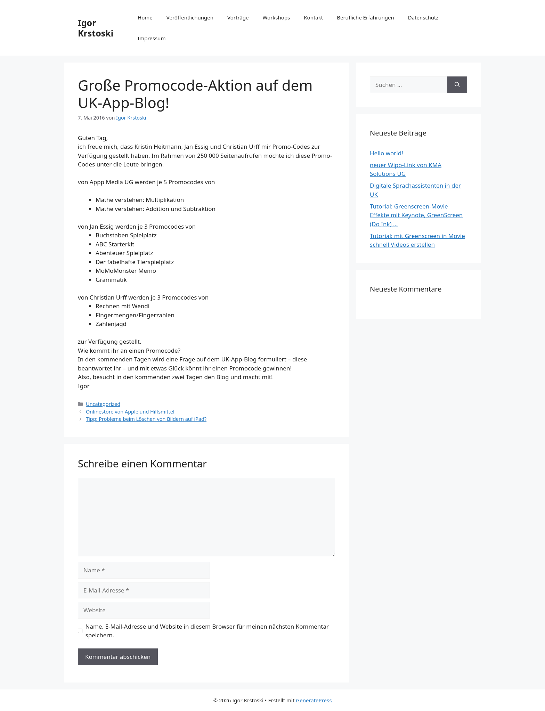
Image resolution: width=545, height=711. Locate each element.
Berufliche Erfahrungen (365, 17)
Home (145, 17)
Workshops (276, 17)
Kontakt (313, 17)
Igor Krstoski (95, 28)
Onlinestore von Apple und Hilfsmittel (130, 411)
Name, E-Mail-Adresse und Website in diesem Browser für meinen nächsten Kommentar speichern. (207, 630)
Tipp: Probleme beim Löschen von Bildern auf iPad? (146, 419)
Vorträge (238, 17)
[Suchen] (457, 84)
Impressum (151, 38)
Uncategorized (103, 404)
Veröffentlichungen (189, 17)
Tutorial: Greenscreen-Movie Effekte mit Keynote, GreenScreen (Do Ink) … (416, 215)
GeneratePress (314, 700)
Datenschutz (423, 17)
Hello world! (386, 153)
